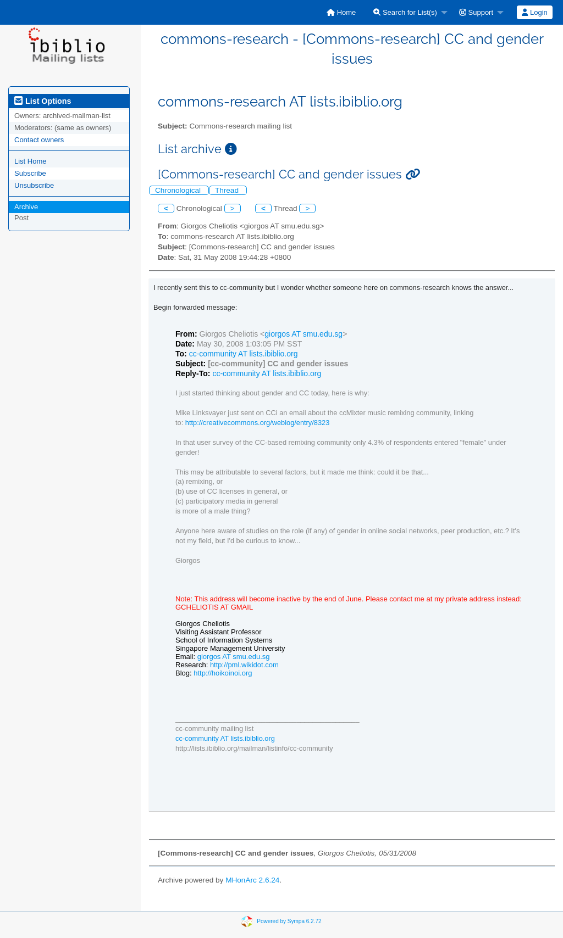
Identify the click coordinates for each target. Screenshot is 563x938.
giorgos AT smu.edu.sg (303, 334)
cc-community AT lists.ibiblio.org (243, 353)
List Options (42, 101)
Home (341, 12)
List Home (30, 161)
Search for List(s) (405, 12)
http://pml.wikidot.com (244, 665)
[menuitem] (341, 12)
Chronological (179, 190)
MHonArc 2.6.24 (252, 880)
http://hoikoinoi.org (223, 673)
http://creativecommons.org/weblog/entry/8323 (257, 422)
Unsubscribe (34, 185)
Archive (26, 207)
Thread (228, 190)
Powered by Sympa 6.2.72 (289, 921)
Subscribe (30, 173)
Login (534, 12)
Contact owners (39, 140)
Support (476, 12)
